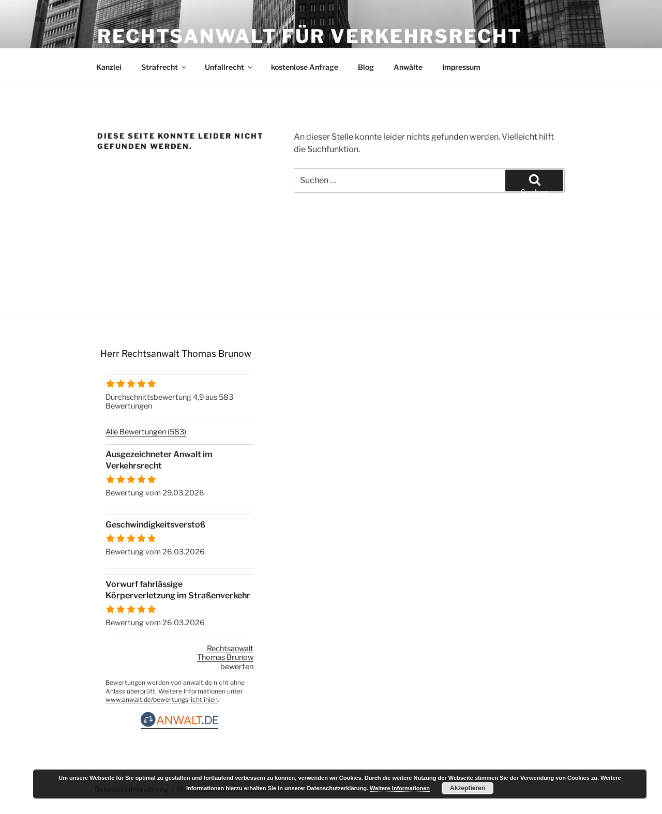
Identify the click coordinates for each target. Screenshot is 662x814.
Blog (366, 67)
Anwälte (408, 67)
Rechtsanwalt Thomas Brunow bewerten (225, 657)
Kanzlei (109, 67)
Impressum (461, 67)
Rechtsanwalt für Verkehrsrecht (309, 36)
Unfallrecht (229, 67)
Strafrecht (164, 67)
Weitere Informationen (400, 788)
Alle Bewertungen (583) (146, 431)
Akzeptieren (467, 788)
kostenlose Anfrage (304, 67)
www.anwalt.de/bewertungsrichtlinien (162, 699)
